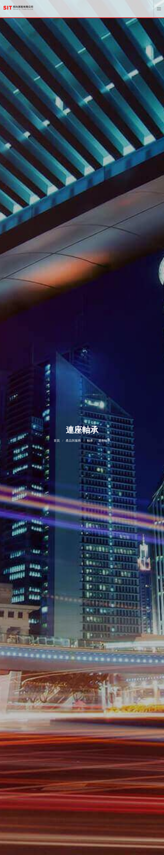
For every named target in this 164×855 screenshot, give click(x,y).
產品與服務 (73, 440)
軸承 (90, 440)
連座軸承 (104, 440)
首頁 (57, 440)
